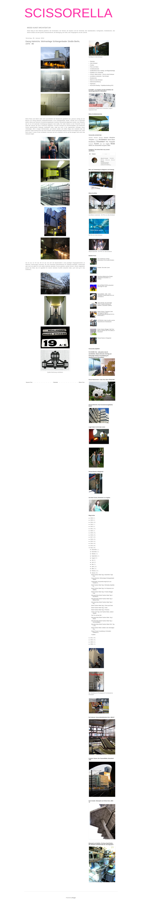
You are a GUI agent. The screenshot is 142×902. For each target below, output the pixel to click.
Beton (113, 139)
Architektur (103, 139)
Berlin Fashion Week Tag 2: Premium (100, 609)
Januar (93, 573)
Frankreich (91, 143)
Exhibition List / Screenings (96, 72)
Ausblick (93, 634)
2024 (91, 522)
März (93, 568)
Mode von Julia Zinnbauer (96, 80)
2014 (91, 543)
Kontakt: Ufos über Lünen (103, 267)
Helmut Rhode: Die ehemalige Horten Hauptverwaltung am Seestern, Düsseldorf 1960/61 (104, 304)
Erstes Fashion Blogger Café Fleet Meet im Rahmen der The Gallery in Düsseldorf (106, 331)
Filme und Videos (94, 67)
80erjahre (97, 139)
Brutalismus (92, 141)
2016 (91, 539)
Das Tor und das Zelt (96, 615)
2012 (91, 547)
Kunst (97, 144)
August (93, 558)
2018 (91, 535)
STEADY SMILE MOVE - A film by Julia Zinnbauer (102, 74)
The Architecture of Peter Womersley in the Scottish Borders (105, 259)
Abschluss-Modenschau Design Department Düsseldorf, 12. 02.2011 (105, 278)
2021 (91, 528)
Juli (93, 560)
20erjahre (91, 137)
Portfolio (92, 65)
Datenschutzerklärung (95, 81)
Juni (93, 562)
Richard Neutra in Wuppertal (104, 338)
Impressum (92, 83)
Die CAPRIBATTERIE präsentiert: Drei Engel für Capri (105, 286)
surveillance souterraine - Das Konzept (99, 76)
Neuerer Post (29, 382)
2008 (91, 644)
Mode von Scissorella (95, 145)
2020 (91, 530)
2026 (91, 518)
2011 (91, 637)
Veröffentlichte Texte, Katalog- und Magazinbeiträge (102, 70)
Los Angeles (107, 144)
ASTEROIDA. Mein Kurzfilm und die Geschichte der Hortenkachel (106, 321)
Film (107, 141)
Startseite (55, 382)
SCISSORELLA (68, 13)
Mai (93, 564)
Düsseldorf (101, 142)
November (94, 551)
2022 (91, 526)
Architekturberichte (94, 68)
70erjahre (92, 139)
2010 (91, 640)
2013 (91, 545)
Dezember (94, 549)
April (93, 566)
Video (108, 145)
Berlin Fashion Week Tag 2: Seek (99, 607)
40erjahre (101, 137)
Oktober (94, 553)
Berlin (109, 139)
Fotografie (112, 141)
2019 (91, 532)
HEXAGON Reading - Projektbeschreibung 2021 (101, 85)
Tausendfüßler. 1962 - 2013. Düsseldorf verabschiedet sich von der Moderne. (105, 295)
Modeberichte (93, 78)
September (94, 556)
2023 (91, 524)
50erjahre (106, 137)
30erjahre (96, 137)
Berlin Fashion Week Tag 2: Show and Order (102, 605)
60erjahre (112, 137)
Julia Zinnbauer (93, 63)
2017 (91, 537)
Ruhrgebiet (104, 145)
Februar (94, 570)
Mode (113, 144)
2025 (91, 520)
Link (58, 124)
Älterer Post (81, 382)
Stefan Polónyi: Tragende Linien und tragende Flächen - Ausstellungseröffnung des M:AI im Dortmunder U (105, 313)
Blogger (74, 897)
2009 (91, 642)
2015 (91, 541)
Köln (101, 143)
